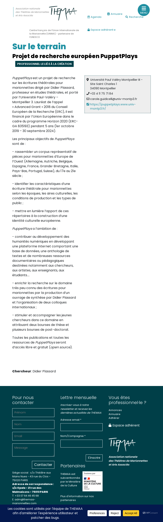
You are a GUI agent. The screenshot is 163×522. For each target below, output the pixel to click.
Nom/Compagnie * (73, 436)
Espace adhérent (124, 425)
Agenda (94, 17)
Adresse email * (70, 419)
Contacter (43, 464)
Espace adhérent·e (102, 29)
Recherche (134, 17)
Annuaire (114, 14)
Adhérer (114, 418)
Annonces (115, 410)
